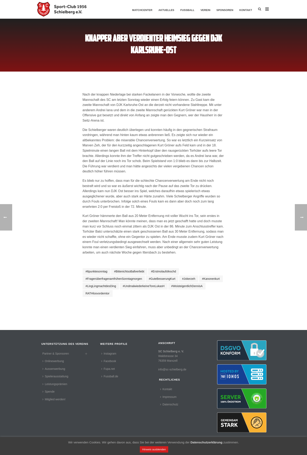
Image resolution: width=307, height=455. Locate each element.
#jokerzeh (188, 278)
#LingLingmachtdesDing (101, 286)
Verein (205, 10)
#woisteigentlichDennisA (187, 286)
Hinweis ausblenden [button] (154, 449)
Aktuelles (166, 10)
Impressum (168, 396)
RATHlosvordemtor (98, 293)
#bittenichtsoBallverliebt (129, 271)
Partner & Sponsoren (55, 353)
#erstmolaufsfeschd (163, 271)
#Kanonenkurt (211, 278)
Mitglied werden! (54, 399)
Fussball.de (109, 376)
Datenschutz (169, 404)
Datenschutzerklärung (207, 442)
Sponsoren (225, 10)
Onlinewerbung (53, 361)
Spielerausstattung (55, 376)
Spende (48, 391)
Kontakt (245, 10)
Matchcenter (142, 10)
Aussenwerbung (53, 368)
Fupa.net (108, 368)
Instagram (108, 353)
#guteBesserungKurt (162, 278)
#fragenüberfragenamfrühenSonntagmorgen (114, 278)
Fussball (187, 10)
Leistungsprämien (54, 384)
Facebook (108, 361)
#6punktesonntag (96, 271)
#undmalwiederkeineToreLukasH (143, 286)
